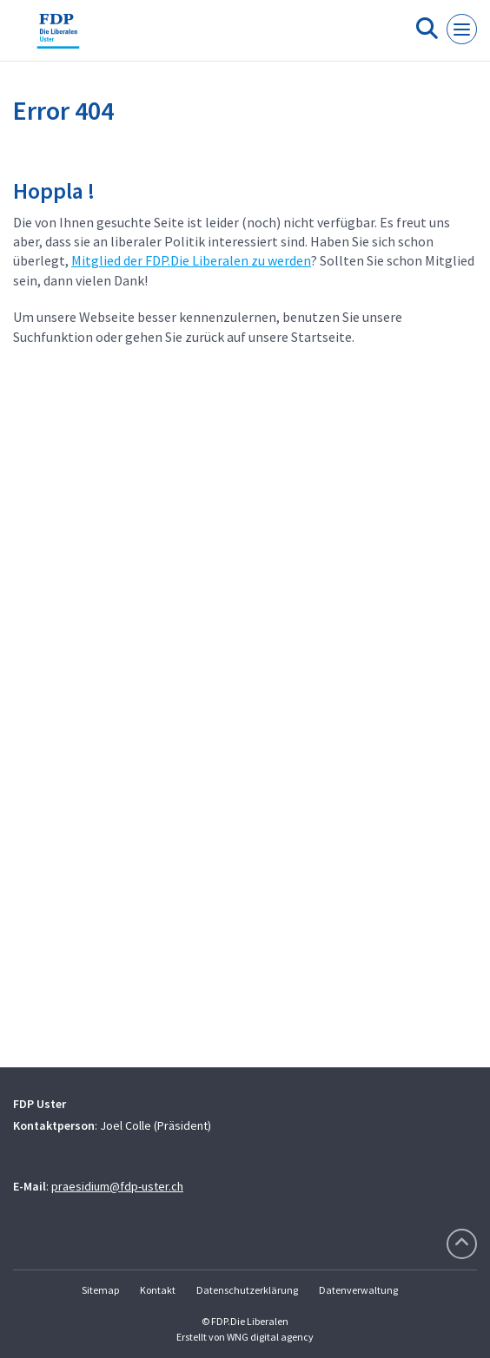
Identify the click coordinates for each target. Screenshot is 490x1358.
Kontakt (157, 1289)
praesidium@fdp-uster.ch (117, 1186)
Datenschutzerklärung (247, 1289)
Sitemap (100, 1289)
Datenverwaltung (358, 1289)
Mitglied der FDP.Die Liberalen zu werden (191, 260)
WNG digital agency (270, 1336)
